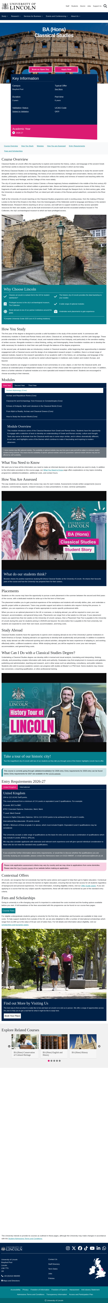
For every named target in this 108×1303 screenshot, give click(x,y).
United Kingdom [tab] (9, 787)
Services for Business (32, 16)
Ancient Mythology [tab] (16, 390)
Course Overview (11, 146)
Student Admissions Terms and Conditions (25, 1239)
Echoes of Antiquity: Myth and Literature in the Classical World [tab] (34, 406)
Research (15, 16)
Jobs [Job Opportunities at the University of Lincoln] (89, 6)
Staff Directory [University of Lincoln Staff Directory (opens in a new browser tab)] (54, 1264)
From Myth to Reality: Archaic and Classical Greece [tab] (29, 411)
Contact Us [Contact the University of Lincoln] (52, 1259)
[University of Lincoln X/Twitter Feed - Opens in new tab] (73, 1248)
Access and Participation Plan (81, 1294)
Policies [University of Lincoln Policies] (51, 1278)
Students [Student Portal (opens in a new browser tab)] (74, 6)
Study (4, 16)
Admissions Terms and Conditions (30, 1294)
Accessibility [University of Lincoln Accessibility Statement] (15, 1290)
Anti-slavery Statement (90, 1290)
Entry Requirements (77, 146)
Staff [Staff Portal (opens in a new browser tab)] (67, 6)
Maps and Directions (11, 1281)
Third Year (32, 385)
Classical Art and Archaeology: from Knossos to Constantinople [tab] (34, 401)
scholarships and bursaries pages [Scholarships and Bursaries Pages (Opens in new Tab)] (15, 925)
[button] (105, 6)
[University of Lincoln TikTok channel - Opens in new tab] (86, 1248)
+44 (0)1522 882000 (12, 1276)
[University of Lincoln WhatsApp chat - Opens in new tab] (104, 1248)
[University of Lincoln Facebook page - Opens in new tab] (80, 1248)
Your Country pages (25, 868)
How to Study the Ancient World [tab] (21, 416)
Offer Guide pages (88, 886)
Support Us (97, 6)
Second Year (19, 385)
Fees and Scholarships (13, 151)
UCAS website (54, 774)
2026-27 (17, 132)
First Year (7, 385)
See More (59, 89)
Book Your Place (12, 1016)
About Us (74, 16)
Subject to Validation (20, 111)
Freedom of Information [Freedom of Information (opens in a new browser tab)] (40, 1290)
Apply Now (66, 69)
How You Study (27, 146)
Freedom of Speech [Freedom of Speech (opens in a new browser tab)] (59, 1290)
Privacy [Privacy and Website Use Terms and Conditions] (25, 1290)
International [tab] (25, 787)
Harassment (74, 1290)
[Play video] (54, 530)
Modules (40, 146)
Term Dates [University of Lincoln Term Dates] (53, 1269)
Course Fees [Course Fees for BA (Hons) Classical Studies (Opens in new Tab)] (9, 911)
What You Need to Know (53, 470)
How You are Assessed (56, 146)
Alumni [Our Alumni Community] (82, 6)
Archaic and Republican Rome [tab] (21, 396)
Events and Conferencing (56, 16)
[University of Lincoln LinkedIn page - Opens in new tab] (98, 1248)
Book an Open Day (40, 69)
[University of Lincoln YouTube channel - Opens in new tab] (92, 1248)
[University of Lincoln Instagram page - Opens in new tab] (67, 1248)
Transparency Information (56, 1294)
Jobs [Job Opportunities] (50, 1274)
